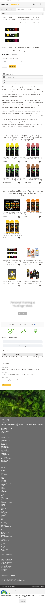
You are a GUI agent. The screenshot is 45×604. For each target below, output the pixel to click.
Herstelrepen (4, 457)
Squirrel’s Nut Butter (6, 536)
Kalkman (3, 504)
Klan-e (2, 500)
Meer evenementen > (7, 361)
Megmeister (4, 508)
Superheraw (4, 538)
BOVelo (3, 488)
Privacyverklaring (5, 567)
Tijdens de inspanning (15, 22)
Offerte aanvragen (22, 346)
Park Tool (3, 522)
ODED (2, 519)
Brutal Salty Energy (6, 483)
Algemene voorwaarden (7, 559)
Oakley (2, 518)
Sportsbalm (4, 535)
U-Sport (3, 543)
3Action (3, 470)
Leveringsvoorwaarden (7, 566)
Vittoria (3, 545)
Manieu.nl (42, 586)
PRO (2, 529)
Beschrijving (8, 74)
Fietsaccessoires (5, 447)
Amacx (2, 473)
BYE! (2, 490)
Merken (3, 467)
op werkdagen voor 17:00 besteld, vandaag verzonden (16, 51)
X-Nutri (3, 550)
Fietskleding (4, 449)
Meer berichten (6, 384)
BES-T (2, 479)
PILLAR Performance (6, 526)
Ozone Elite (4, 521)
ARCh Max (3, 476)
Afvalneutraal (4, 558)
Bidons (2, 442)
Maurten (3, 505)
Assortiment (5, 437)
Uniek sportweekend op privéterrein (10, 579)
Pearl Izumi (4, 524)
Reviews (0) (7, 80)
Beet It (2, 477)
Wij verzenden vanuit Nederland (22, 324)
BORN (2, 487)
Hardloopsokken (5, 454)
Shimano (3, 533)
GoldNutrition (4, 498)
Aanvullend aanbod (8, 576)
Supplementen (5, 463)
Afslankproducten (5, 440)
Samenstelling (8, 77)
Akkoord (22, 601)
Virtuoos (3, 546)
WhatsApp (19, 426)
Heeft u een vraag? (9, 83)
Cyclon (2, 494)
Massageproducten (6, 458)
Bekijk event (39, 357)
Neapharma (4, 515)
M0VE (2, 511)
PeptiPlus (3, 525)
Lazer (2, 501)
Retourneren (4, 569)
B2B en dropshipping (6, 560)
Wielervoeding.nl (7, 554)
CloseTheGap (4, 491)
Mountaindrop (5, 512)
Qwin (2, 531)
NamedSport (4, 514)
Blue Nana (3, 481)
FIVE (2, 497)
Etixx (2, 495)
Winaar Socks (4, 549)
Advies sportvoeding (22, 342)
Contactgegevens (7, 419)
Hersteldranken (5, 456)
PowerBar (3, 528)
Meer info (22, 313)
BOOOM (3, 486)
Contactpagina (5, 565)
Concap (3, 493)
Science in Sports (5, 532)
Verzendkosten (5, 572)
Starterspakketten (5, 461)
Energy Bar (34, 22)
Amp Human (4, 474)
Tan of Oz (3, 539)
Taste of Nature (5, 540)
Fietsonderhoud (5, 450)
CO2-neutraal (4, 563)
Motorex (3, 510)
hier (5, 424)
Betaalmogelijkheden (6, 562)
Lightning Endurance (6, 502)
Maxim (2, 507)
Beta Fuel (3, 480)
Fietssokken (4, 453)
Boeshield (3, 484)
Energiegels (4, 444)
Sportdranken (4, 460)
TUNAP (2, 542)
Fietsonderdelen (5, 451)
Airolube (3, 472)
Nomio (2, 517)
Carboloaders (4, 443)
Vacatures (3, 570)
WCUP (2, 547)
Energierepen (26, 22)
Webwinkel (5, 22)
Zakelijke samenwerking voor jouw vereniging (13, 580)
